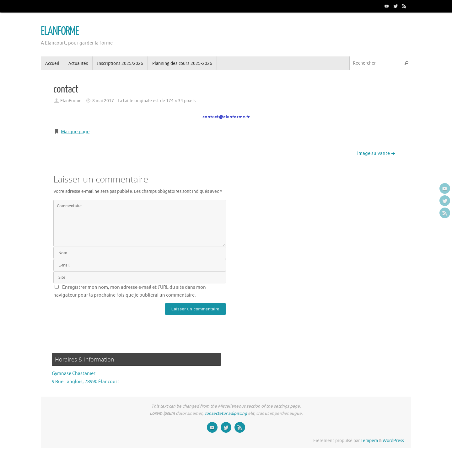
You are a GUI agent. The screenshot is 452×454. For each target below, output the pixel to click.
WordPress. (394, 440)
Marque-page (75, 132)
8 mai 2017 (103, 100)
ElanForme (71, 100)
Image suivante (376, 153)
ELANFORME (60, 31)
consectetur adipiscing (225, 413)
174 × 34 (174, 100)
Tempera (369, 440)
